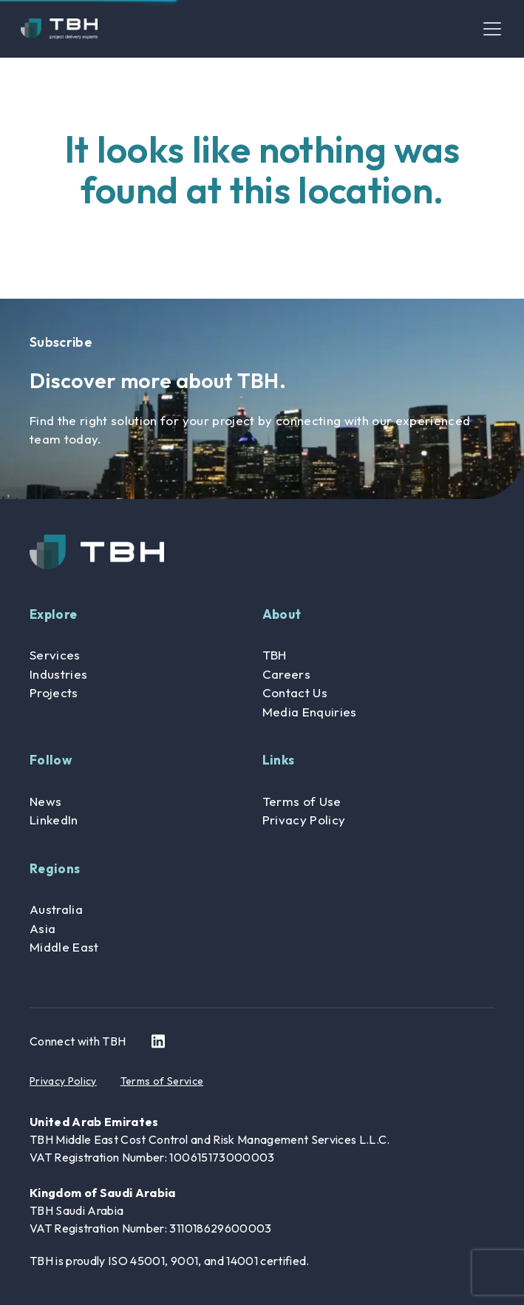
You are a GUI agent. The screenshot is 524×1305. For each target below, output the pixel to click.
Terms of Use (301, 801)
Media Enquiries (309, 711)
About (282, 614)
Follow (51, 759)
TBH (274, 654)
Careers (286, 674)
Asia (42, 928)
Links (278, 759)
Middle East (64, 947)
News (45, 801)
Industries (58, 674)
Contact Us (294, 692)
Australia (56, 909)
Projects (54, 692)
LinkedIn (54, 819)
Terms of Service (161, 1081)
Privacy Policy (304, 819)
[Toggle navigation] (492, 29)
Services (55, 654)
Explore (53, 614)
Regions (55, 868)
